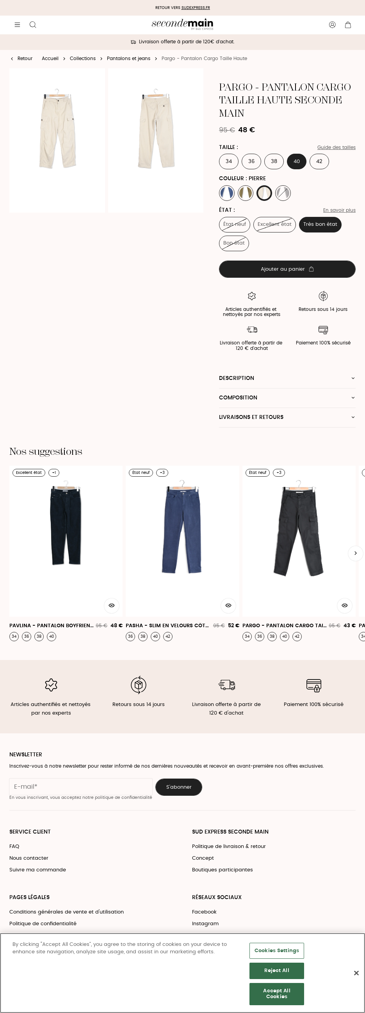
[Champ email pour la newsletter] (80, 787)
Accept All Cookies (276, 994)
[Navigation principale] (17, 25)
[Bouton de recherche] (33, 25)
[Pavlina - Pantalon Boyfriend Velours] (66, 554)
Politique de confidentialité (43, 923)
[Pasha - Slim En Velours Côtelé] (182, 554)
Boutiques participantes (222, 870)
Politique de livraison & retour (229, 846)
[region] (182, 973)
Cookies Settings (277, 950)
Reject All (276, 970)
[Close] (356, 973)
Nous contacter (28, 858)
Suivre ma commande (37, 870)
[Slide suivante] (355, 553)
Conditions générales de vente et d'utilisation (66, 912)
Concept (203, 858)
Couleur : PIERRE (242, 178)
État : (227, 210)
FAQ (14, 846)
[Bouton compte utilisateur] (332, 25)
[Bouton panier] (348, 25)
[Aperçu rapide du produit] (111, 606)
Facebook (204, 912)
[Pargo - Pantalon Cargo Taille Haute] (299, 554)
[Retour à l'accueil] (182, 25)
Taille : (228, 147)
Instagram (205, 923)
